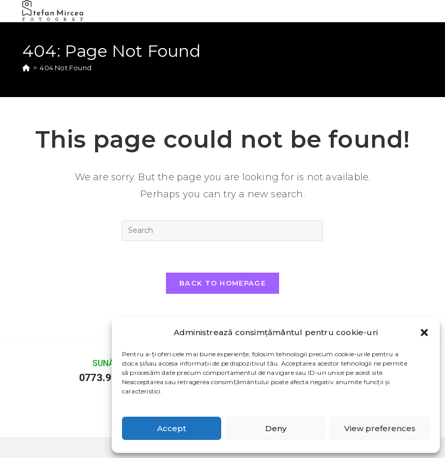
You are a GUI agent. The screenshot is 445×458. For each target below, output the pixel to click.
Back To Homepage (222, 283)
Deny (275, 428)
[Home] (26, 68)
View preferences (380, 428)
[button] (424, 332)
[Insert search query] (222, 230)
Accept (171, 428)
